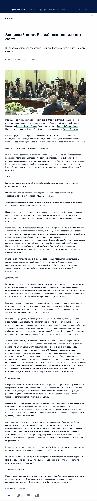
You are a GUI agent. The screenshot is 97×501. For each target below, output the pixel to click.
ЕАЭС (69, 154)
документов (43, 148)
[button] (4, 3)
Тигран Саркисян (70, 129)
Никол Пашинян (21, 123)
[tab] (8, 495)
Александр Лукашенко (60, 123)
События (9, 18)
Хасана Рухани (37, 141)
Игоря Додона (55, 138)
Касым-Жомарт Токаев (26, 126)
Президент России (19, 3)
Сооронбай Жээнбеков (67, 126)
